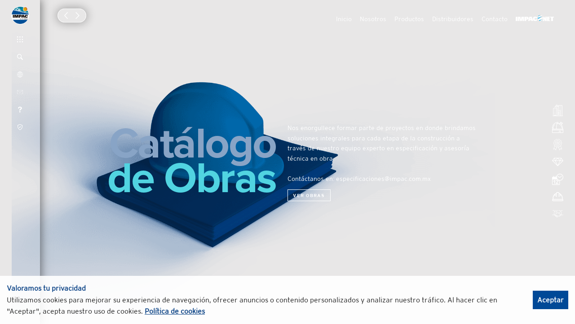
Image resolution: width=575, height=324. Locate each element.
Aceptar (550, 300)
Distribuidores (452, 18)
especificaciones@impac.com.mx (383, 178)
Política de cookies (175, 311)
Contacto (495, 18)
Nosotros (373, 18)
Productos (409, 18)
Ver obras (309, 195)
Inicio (344, 18)
